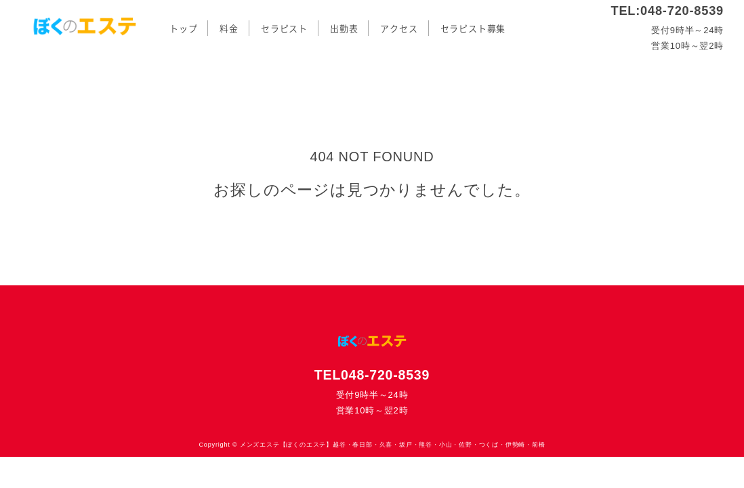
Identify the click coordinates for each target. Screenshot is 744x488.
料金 (229, 28)
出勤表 (344, 28)
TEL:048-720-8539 (667, 11)
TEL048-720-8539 (372, 374)
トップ (183, 28)
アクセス (398, 28)
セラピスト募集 (473, 28)
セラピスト (284, 28)
